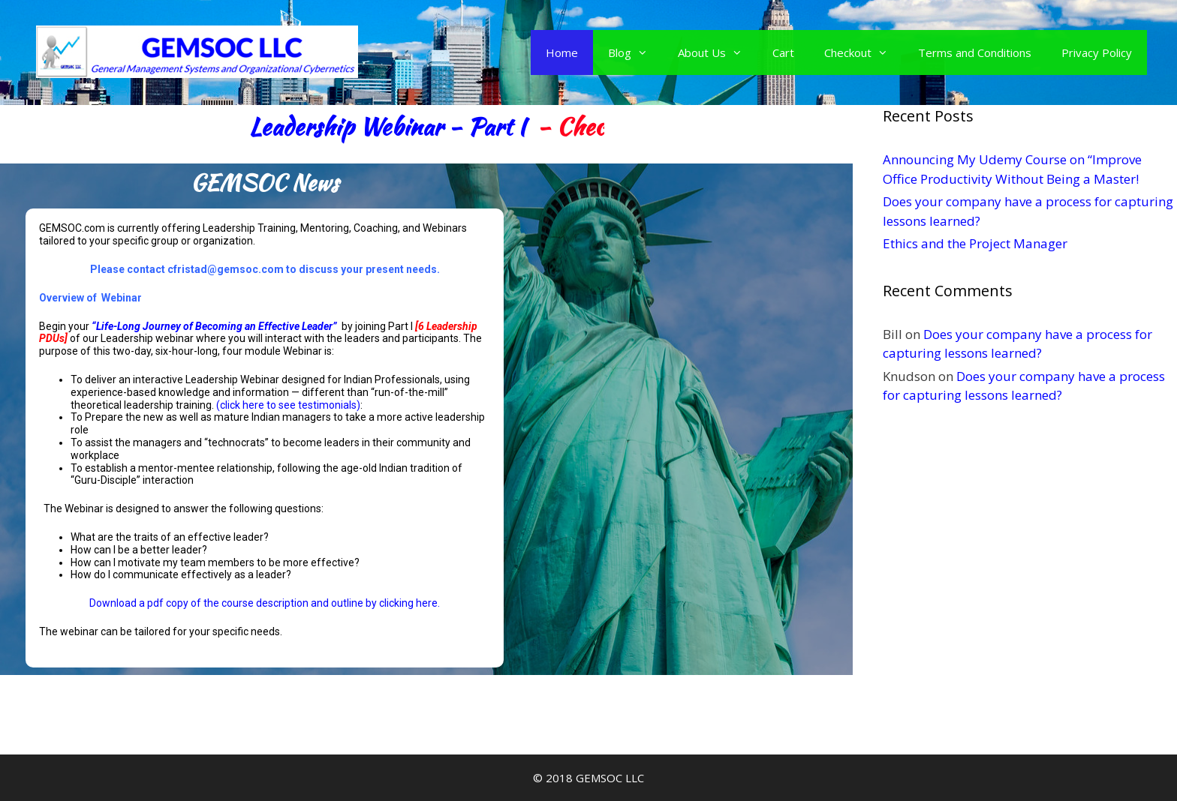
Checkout (863, 52)
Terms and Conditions (974, 52)
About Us (717, 52)
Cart (783, 52)
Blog (635, 52)
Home (562, 52)
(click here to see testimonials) (288, 405)
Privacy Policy (1096, 52)
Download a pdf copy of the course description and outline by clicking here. (264, 603)
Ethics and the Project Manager (975, 243)
